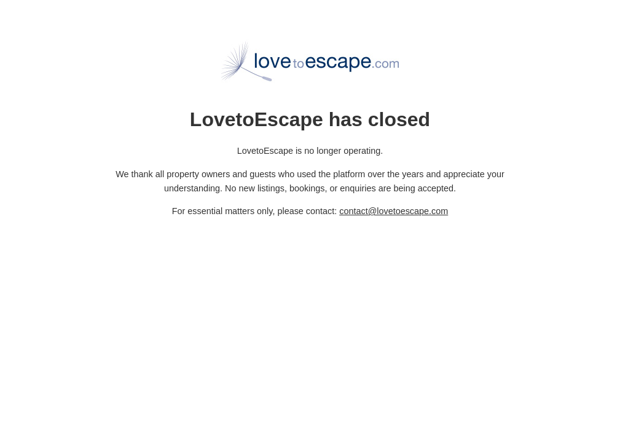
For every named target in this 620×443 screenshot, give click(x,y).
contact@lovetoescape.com (393, 211)
